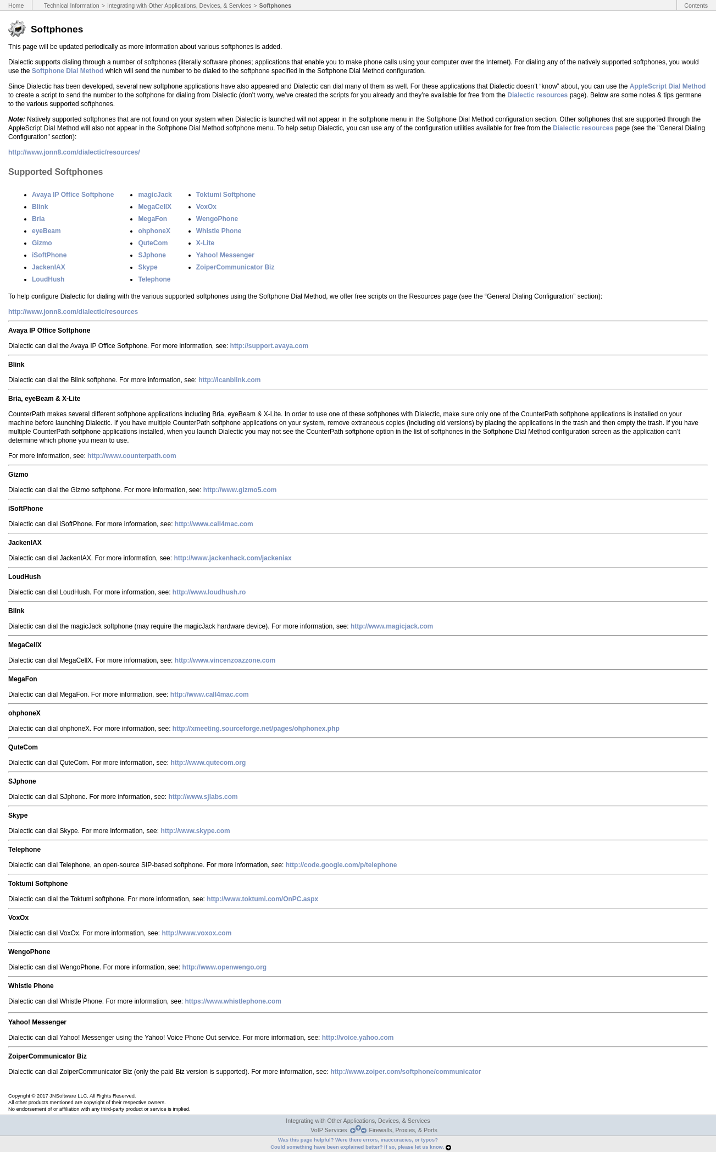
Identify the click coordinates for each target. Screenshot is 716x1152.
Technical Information (71, 5)
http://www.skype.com (195, 831)
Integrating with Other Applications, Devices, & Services (179, 5)
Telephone (154, 279)
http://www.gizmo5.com (240, 490)
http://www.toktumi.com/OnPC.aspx (262, 899)
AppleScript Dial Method (668, 86)
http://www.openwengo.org (224, 967)
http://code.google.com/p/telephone (341, 865)
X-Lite (205, 243)
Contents (696, 5)
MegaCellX (154, 207)
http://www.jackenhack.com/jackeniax (232, 558)
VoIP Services (328, 1130)
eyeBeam (46, 231)
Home (16, 5)
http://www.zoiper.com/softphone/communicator (405, 1072)
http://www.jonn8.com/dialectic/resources (73, 312)
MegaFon (152, 219)
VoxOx (206, 207)
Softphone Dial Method (68, 71)
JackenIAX (48, 267)
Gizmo (42, 243)
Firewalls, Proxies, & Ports (403, 1130)
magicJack (154, 195)
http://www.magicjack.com (392, 626)
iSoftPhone (49, 255)
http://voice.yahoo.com (358, 1037)
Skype (147, 267)
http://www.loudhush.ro (209, 592)
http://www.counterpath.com (131, 456)
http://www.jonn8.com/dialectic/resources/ (74, 152)
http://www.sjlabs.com (202, 797)
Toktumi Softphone (226, 195)
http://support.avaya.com (269, 346)
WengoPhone (217, 219)
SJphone (152, 255)
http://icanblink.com (229, 380)
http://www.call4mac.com (214, 524)
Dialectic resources (537, 95)
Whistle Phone (219, 231)
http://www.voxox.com (196, 933)
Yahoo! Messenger (225, 255)
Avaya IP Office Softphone (73, 195)
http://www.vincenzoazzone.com (225, 660)
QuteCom (153, 243)
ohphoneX (154, 231)
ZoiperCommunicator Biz (235, 267)
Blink (40, 207)
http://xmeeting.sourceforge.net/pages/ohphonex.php (256, 728)
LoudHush (48, 279)
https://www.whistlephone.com (233, 1001)
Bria (38, 219)
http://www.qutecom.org (208, 763)
